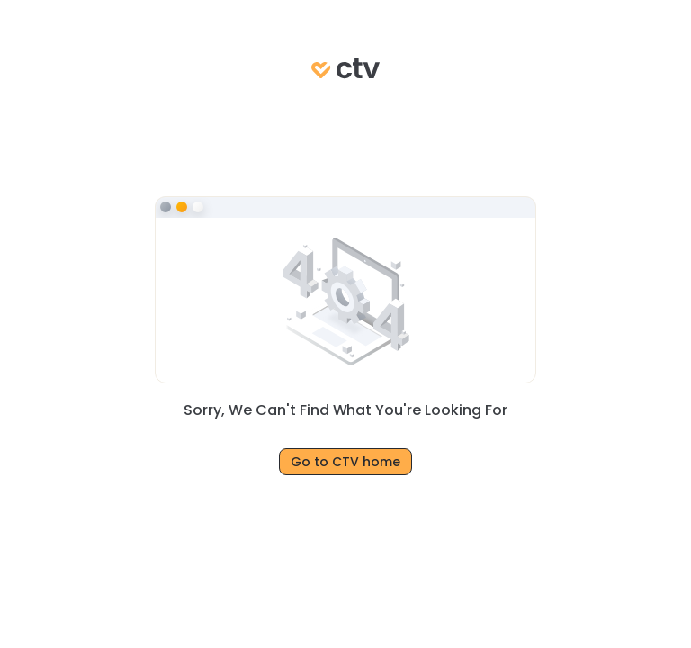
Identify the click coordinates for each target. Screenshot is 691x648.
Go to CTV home (345, 462)
